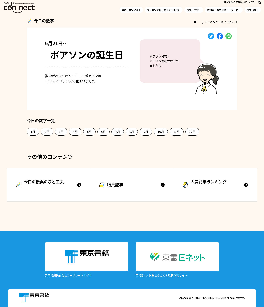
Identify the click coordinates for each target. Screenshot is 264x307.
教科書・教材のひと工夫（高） (224, 10)
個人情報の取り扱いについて (238, 2)
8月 (131, 131)
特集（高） (253, 10)
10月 (161, 131)
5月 (89, 131)
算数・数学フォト (131, 10)
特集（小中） (194, 10)
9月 (146, 131)
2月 (47, 131)
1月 (33, 131)
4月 (75, 131)
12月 (192, 131)
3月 (61, 131)
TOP (197, 22)
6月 (103, 131)
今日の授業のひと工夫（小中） (163, 10)
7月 (117, 131)
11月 (176, 131)
